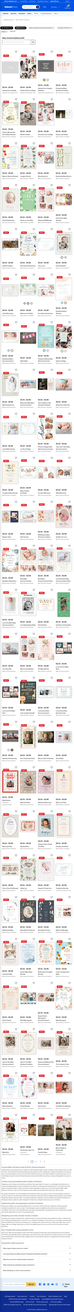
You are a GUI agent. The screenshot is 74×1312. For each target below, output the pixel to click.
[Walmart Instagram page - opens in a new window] (56, 1284)
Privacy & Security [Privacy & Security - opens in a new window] (42, 1302)
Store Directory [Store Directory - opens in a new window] (22, 1296)
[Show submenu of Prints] (38, 13)
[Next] (44, 1161)
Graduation (22, 13)
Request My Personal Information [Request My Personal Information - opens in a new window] (60, 1305)
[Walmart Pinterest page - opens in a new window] (48, 1284)
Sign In (67, 1)
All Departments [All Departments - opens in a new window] (10, 1296)
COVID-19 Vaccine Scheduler (18, 1299)
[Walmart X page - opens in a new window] (44, 1284)
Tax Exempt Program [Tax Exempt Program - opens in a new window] (56, 1299)
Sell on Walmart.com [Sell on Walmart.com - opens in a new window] (55, 1296)
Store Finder (24, 1)
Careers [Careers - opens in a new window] (32, 1296)
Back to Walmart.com (10, 1)
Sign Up (31, 1284)
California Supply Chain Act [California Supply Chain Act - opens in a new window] (12, 1305)
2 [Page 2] (36, 1161)
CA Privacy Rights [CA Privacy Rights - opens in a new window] (56, 1302)
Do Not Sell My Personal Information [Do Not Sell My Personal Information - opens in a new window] (35, 1305)
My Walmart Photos (43, 1)
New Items (13, 13)
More (55, 13)
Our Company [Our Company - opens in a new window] (41, 1296)
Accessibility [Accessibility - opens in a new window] (46, 1299)
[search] (33, 42)
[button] (10, 51)
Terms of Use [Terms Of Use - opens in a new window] (30, 1302)
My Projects (32, 1)
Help (44, 7)
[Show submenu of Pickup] (31, 13)
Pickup (29, 13)
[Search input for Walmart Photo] (29, 7)
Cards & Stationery (46, 13)
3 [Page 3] (40, 1161)
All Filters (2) (7, 28)
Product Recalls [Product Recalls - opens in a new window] (34, 1299)
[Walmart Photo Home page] (11, 6)
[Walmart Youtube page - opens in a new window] (52, 1284)
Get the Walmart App (16, 1302)
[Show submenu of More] (58, 13)
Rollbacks (5, 13)
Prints (36, 13)
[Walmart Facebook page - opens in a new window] (40, 1284)
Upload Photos (54, 1)
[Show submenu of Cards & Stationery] (52, 13)
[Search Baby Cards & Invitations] (16, 42)
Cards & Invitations (8, 20)
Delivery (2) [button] (20, 28)
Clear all (12, 31)
